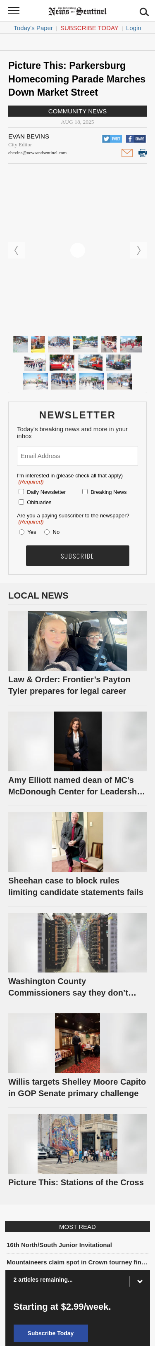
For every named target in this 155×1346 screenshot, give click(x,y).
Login (133, 27)
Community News (77, 111)
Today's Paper (33, 27)
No (56, 532)
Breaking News (108, 492)
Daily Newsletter (46, 492)
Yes (30, 532)
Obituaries (39, 502)
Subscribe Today (89, 27)
